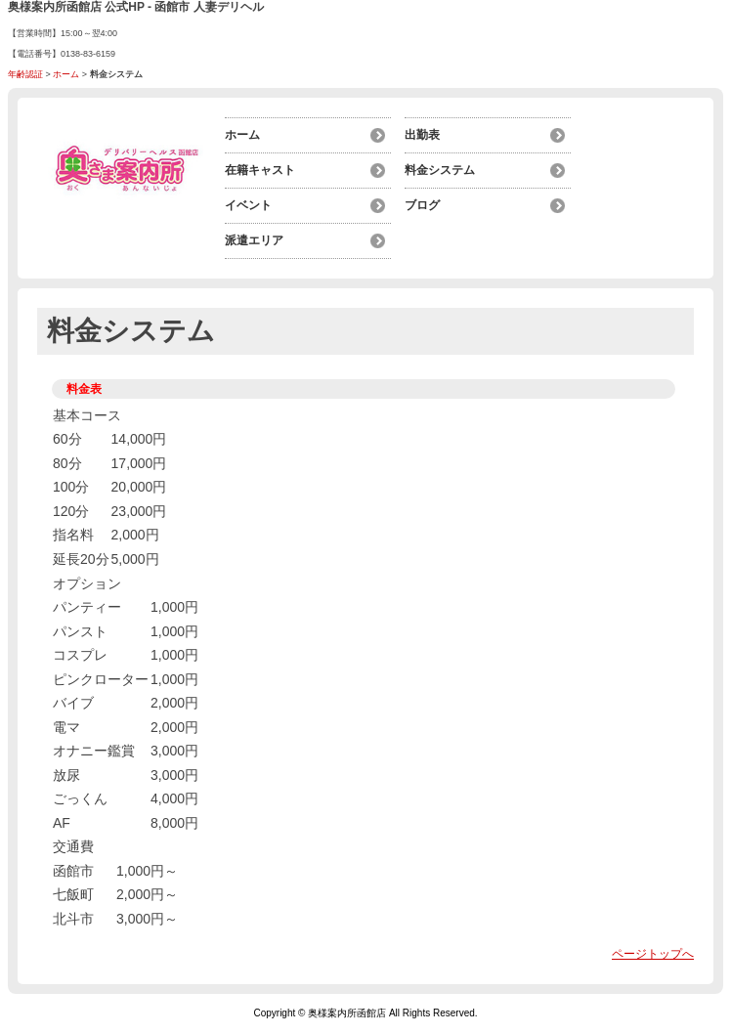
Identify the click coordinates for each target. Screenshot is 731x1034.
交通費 (73, 846)
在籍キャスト (260, 170)
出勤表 (422, 135)
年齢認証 (25, 74)
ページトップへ (653, 954)
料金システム (440, 170)
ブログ (422, 205)
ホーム (66, 74)
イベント (248, 205)
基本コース (87, 415)
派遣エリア (254, 240)
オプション (87, 583)
